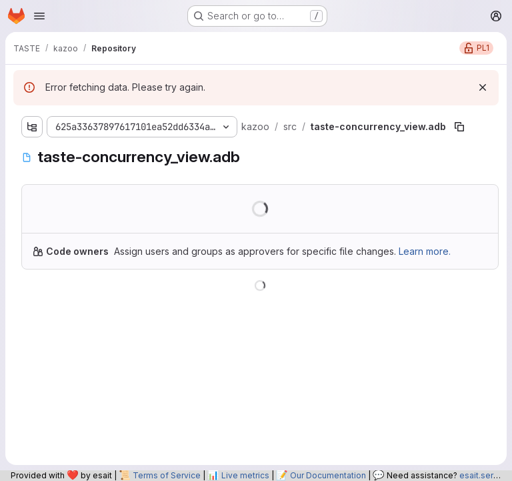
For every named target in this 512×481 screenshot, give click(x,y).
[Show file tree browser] (32, 126)
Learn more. (425, 251)
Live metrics (245, 475)
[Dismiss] (483, 87)
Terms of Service (167, 475)
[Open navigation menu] (39, 16)
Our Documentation (328, 475)
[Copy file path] (459, 126)
